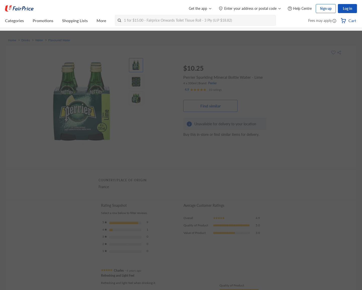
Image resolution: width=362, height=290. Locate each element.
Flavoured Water (59, 40)
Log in (347, 8)
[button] (334, 21)
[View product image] (136, 65)
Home (12, 40)
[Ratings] (203, 90)
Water (39, 40)
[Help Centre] (300, 8)
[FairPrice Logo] (19, 9)
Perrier (212, 83)
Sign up (326, 8)
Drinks (25, 40)
